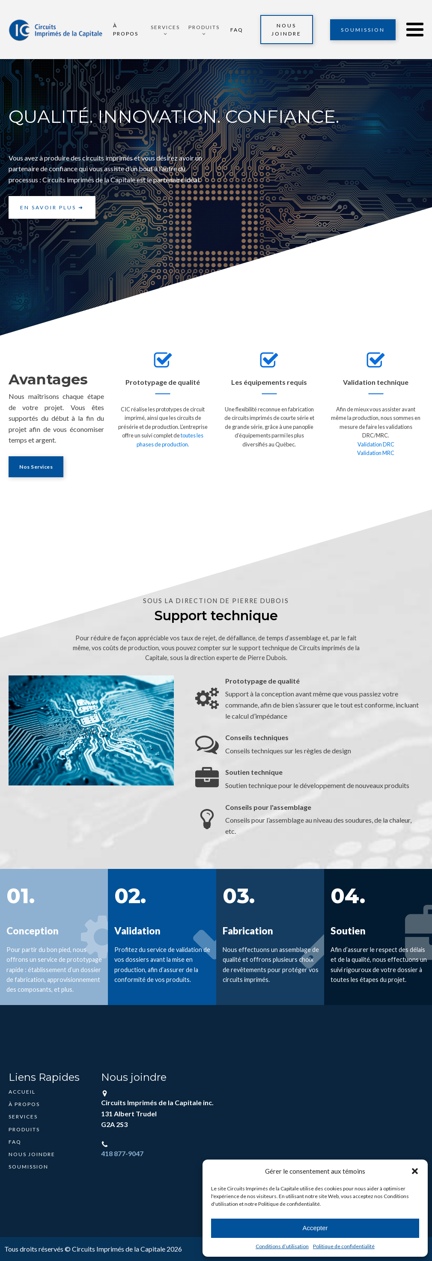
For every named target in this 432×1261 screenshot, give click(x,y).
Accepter (315, 1227)
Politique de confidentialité (344, 1246)
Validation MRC (375, 452)
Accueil (22, 1092)
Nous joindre (286, 29)
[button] (415, 1171)
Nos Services (36, 467)
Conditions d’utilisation (282, 1246)
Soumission (363, 30)
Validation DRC (376, 444)
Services (23, 1116)
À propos (126, 29)
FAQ (236, 30)
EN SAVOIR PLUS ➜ (52, 207)
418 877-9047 (122, 1153)
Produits (24, 1129)
